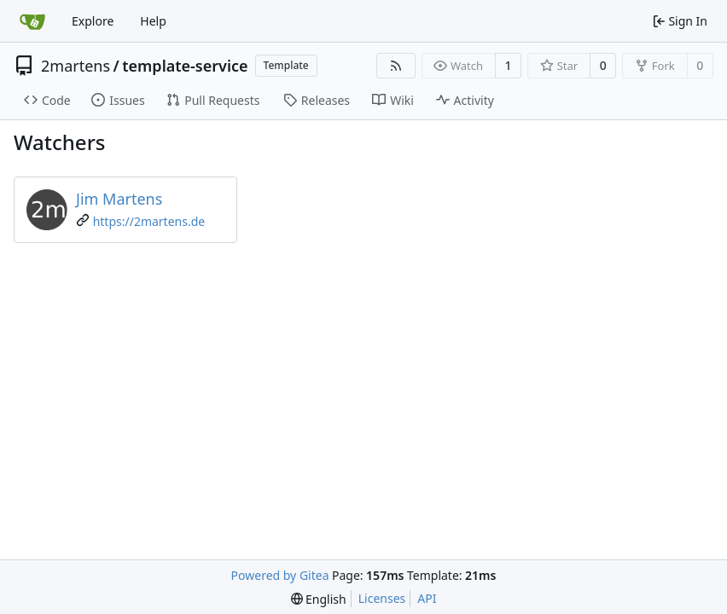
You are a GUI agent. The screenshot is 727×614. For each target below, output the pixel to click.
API (426, 598)
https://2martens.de (149, 221)
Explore (92, 21)
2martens (75, 65)
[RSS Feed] (396, 65)
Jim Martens (119, 198)
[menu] (318, 599)
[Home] (32, 21)
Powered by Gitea (280, 575)
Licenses (382, 598)
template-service (184, 65)
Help (153, 21)
